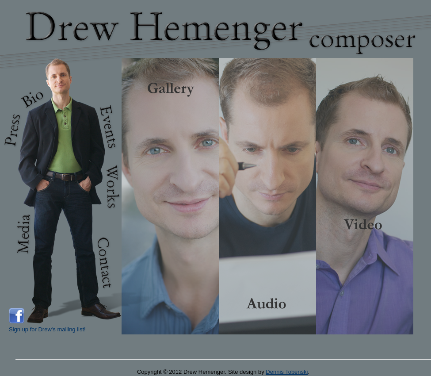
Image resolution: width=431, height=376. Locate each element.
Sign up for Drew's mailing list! (47, 329)
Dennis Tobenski (287, 371)
